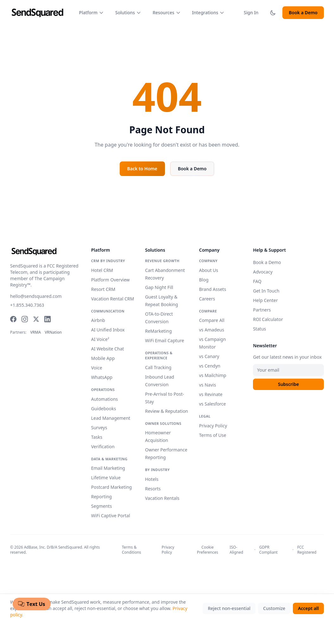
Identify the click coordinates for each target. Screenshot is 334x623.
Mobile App (103, 358)
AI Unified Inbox (108, 330)
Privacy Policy (213, 426)
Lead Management (110, 418)
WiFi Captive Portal (110, 516)
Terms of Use (212, 435)
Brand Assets (212, 289)
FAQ (257, 281)
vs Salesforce (212, 404)
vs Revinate (211, 394)
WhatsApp (101, 377)
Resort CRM (103, 289)
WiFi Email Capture (164, 340)
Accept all (308, 608)
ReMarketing (158, 331)
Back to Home (142, 169)
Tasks (96, 437)
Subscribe (288, 384)
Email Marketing (108, 468)
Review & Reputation (166, 411)
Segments (101, 506)
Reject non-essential (229, 608)
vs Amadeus (211, 330)
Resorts (153, 489)
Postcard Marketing (111, 487)
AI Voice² (100, 339)
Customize (274, 608)
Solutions (128, 12)
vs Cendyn (209, 366)
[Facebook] (13, 319)
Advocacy (263, 272)
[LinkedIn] (47, 319)
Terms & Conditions (131, 550)
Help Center (265, 300)
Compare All (211, 320)
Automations (104, 399)
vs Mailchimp (212, 375)
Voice (96, 368)
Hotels (151, 479)
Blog (204, 280)
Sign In (251, 12)
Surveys (99, 428)
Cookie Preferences (207, 550)
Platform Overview (110, 280)
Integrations (208, 12)
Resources (166, 12)
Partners (262, 310)
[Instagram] (25, 319)
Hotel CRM (102, 270)
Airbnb (98, 320)
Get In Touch (266, 291)
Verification (103, 447)
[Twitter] (36, 319)
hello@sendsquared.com (36, 296)
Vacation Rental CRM (112, 299)
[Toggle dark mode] (273, 12)
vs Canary (209, 356)
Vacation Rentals (162, 498)
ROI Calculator (268, 319)
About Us (208, 270)
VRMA (35, 332)
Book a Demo (303, 12)
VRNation (53, 332)
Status (259, 329)
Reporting (101, 497)
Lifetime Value (106, 478)
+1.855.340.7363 (27, 305)
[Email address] (288, 370)
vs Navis (207, 385)
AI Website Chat (107, 349)
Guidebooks (103, 409)
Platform (91, 12)
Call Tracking (158, 367)
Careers (207, 299)
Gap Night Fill (159, 287)
